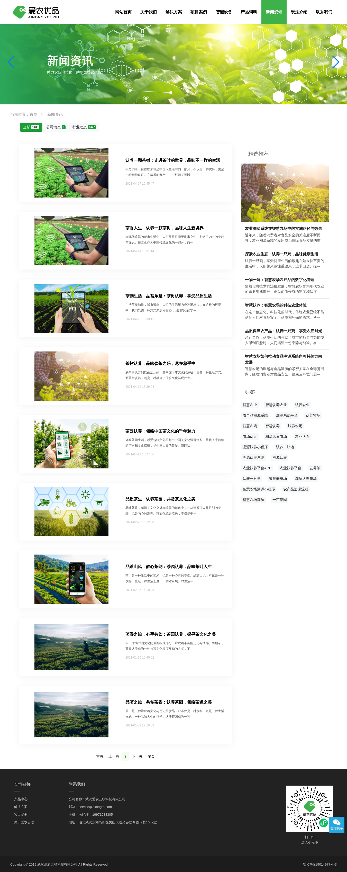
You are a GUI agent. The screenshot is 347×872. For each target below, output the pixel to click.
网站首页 (123, 12)
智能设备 (224, 12)
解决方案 (174, 12)
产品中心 (21, 798)
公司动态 (55, 127)
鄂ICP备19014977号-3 (320, 864)
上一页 (113, 756)
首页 (99, 756)
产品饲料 (249, 12)
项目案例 (198, 12)
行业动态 (84, 127)
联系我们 (324, 12)
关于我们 (148, 12)
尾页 (151, 756)
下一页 (137, 756)
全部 (31, 127)
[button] (11, 61)
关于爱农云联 (24, 821)
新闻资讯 (274, 12)
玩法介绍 (299, 12)
